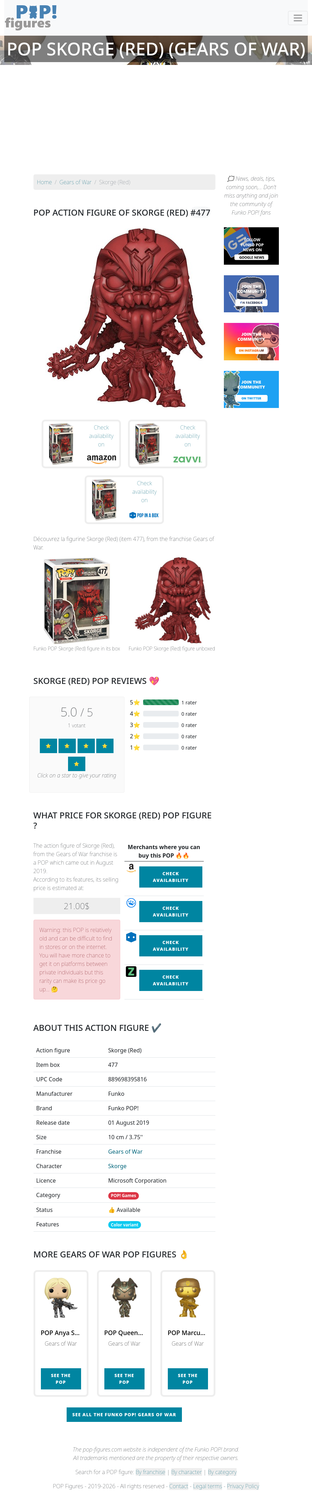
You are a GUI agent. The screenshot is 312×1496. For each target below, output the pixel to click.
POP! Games (123, 1195)
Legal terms (207, 1486)
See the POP (61, 1378)
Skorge (117, 1166)
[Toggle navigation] (298, 18)
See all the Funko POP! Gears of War (124, 1414)
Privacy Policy (243, 1486)
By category (222, 1472)
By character (186, 1472)
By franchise (150, 1472)
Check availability (171, 876)
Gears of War (125, 1151)
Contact (178, 1486)
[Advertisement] (156, 121)
